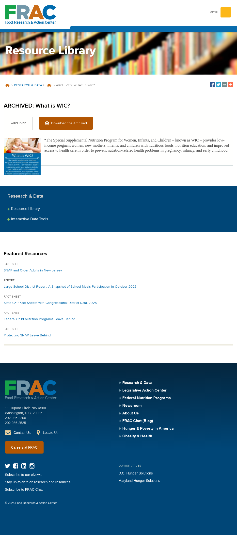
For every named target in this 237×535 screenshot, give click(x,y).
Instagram (31, 466)
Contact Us (22, 433)
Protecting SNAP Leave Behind (27, 335)
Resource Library (25, 209)
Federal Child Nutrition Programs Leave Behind (39, 319)
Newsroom (132, 406)
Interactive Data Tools (29, 219)
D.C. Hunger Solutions (136, 473)
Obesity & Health (137, 436)
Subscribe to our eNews (23, 475)
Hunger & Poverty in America (148, 429)
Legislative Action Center (144, 391)
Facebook (15, 466)
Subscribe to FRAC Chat (24, 489)
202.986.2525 (15, 423)
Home (7, 85)
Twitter (7, 466)
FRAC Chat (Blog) (137, 421)
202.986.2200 (15, 418)
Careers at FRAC (24, 447)
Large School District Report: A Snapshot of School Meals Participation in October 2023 (70, 286)
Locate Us (50, 433)
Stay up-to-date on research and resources (37, 482)
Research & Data (28, 85)
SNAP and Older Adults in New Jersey (33, 270)
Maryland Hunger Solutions (139, 481)
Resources (49, 85)
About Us (130, 413)
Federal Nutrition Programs (146, 398)
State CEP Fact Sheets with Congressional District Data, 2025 (50, 303)
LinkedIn (23, 466)
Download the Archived (69, 123)
